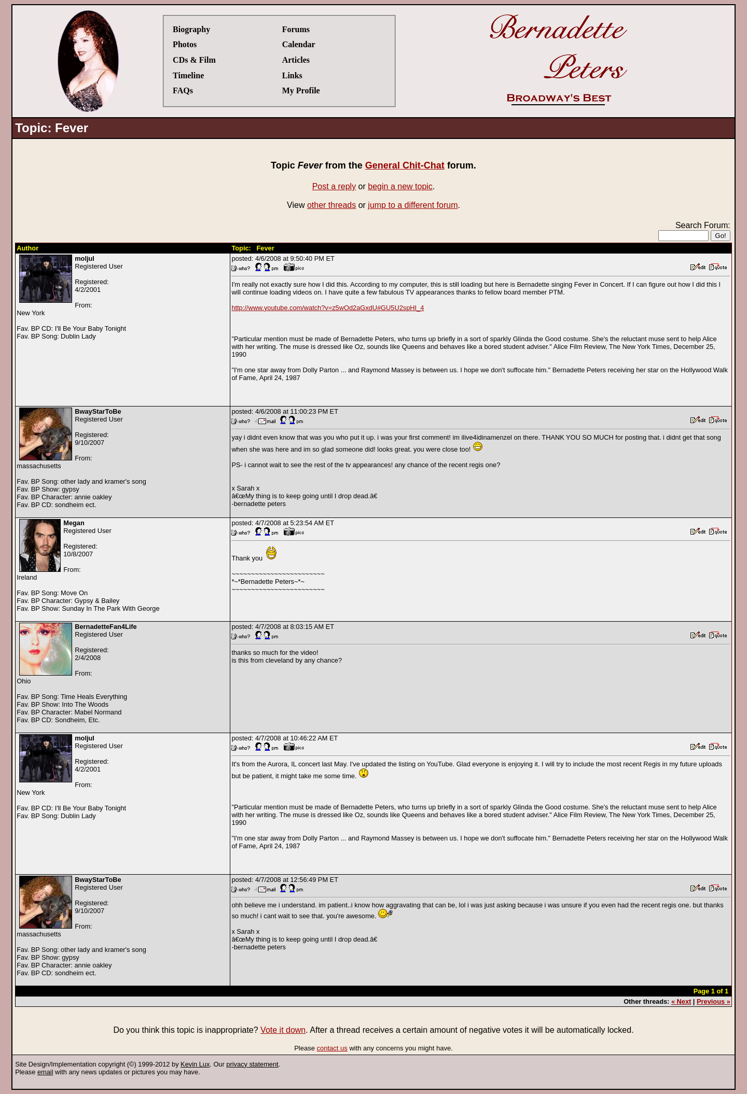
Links (292, 75)
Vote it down (283, 1030)
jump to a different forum (413, 205)
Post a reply (334, 186)
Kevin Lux (195, 1064)
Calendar (298, 44)
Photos (185, 44)
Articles (296, 59)
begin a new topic (400, 186)
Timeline (188, 75)
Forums (296, 29)
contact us (332, 1048)
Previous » (713, 1001)
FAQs (183, 90)
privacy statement (252, 1064)
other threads (331, 205)
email (45, 1072)
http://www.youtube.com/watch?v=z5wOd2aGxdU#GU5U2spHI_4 (327, 308)
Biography (191, 29)
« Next (681, 1001)
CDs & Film (194, 59)
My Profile (301, 90)
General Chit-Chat (405, 165)
